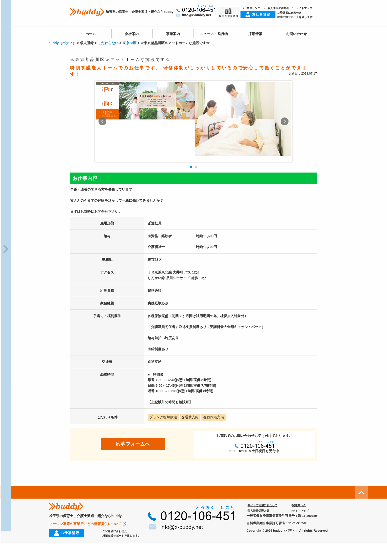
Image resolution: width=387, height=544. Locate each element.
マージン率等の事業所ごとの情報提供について (87, 524)
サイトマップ (302, 8)
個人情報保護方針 (276, 8)
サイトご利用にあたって (262, 505)
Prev (102, 121)
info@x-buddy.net (193, 15)
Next (285, 121)
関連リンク (251, 8)
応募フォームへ (133, 444)
